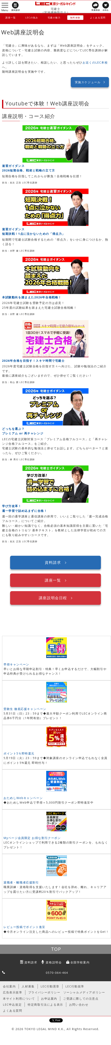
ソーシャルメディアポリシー (84, 992)
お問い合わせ (79, 1004)
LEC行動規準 (74, 986)
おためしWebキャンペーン (23, 798)
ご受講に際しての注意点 (81, 998)
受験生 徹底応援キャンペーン (25, 709)
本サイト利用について (19, 998)
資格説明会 (54, 962)
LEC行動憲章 (50, 986)
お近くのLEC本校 (95, 62)
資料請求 (53, 562)
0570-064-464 (57, 973)
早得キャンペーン (16, 664)
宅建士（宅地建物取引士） (55, 10)
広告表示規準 (12, 992)
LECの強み (31, 17)
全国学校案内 (80, 962)
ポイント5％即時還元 (19, 753)
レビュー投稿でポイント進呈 (24, 927)
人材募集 (28, 986)
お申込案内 (49, 998)
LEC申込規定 (12, 1004)
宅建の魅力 (54, 17)
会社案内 (9, 986)
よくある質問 (98, 17)
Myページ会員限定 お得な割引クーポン (32, 838)
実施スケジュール (88, 82)
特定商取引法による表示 (45, 1004)
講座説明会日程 (53, 597)
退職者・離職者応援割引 (21, 882)
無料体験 (75, 17)
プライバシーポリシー (44, 992)
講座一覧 (10, 17)
